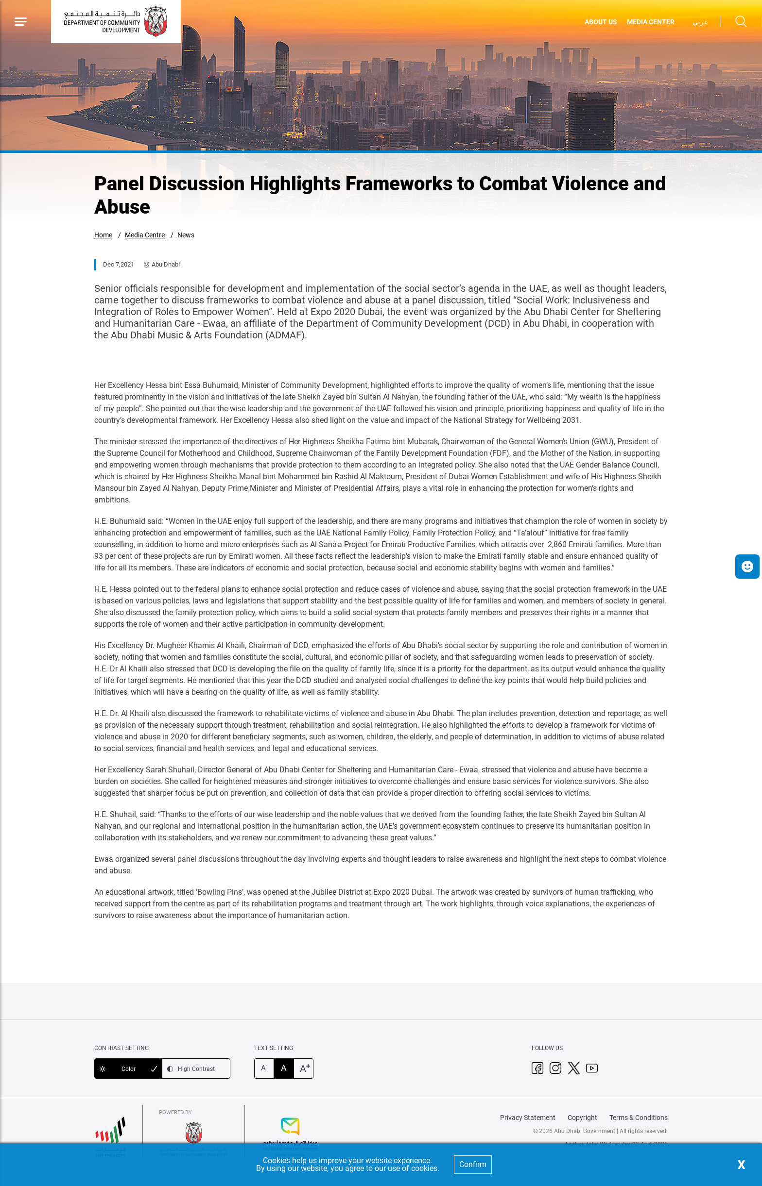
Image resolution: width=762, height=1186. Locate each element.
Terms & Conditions (638, 1117)
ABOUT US (601, 22)
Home (103, 235)
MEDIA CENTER (651, 22)
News (185, 235)
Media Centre (145, 235)
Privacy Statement (527, 1117)
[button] (747, 566)
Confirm (472, 1164)
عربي (700, 22)
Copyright (582, 1117)
